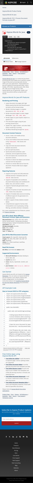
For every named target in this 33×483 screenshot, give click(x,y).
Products (16, 445)
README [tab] (7, 58)
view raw (27, 348)
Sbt (18, 37)
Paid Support (16, 460)
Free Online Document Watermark (15, 376)
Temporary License (7, 75)
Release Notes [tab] (8, 61)
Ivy (15, 37)
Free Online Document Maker (14, 364)
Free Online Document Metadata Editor (17, 382)
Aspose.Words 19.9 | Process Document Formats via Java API (15, 19)
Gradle (10, 37)
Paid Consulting (16, 463)
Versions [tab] (15, 58)
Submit (16, 423)
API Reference (24, 71)
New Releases (16, 448)
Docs (12, 71)
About (16, 470)
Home (4, 7)
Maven (5, 37)
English (23, 2)
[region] (16, 319)
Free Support (21, 73)
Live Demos (16, 455)
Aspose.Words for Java (9, 15)
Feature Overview (10, 212)
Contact (22, 480)
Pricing (16, 450)
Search (14, 73)
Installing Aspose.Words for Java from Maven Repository (15, 281)
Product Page (6, 71)
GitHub (20, 350)
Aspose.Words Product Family (11, 11)
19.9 (29, 32)
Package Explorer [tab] (20, 61)
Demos (17, 71)
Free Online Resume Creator (14, 368)
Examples (5, 73)
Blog (10, 73)
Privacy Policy (12, 480)
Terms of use (17, 480)
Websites (16, 468)
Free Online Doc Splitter (12, 358)
